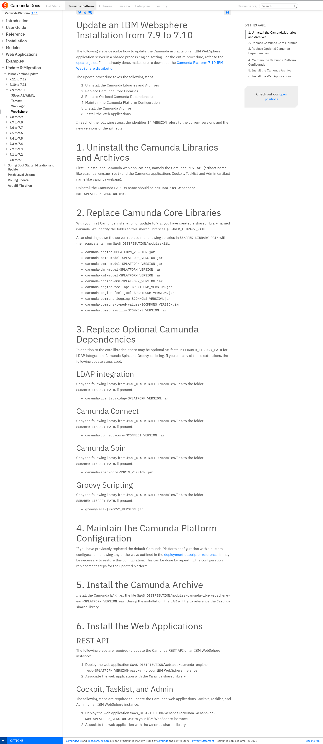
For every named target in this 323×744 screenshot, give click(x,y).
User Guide (16, 27)
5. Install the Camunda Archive (270, 70)
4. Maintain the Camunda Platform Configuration (272, 62)
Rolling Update (18, 180)
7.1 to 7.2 (16, 155)
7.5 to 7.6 (16, 133)
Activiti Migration (20, 185)
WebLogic (18, 106)
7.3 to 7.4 (16, 144)
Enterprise (142, 6)
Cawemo (124, 6)
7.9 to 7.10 (16, 90)
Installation (16, 40)
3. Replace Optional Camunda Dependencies (269, 51)
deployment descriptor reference (191, 554)
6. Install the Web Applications (270, 76)
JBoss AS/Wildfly (23, 95)
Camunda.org (247, 6)
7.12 (34, 13)
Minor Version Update (23, 74)
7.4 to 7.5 (16, 138)
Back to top (313, 740)
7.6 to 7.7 (16, 128)
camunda (162, 740)
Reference (15, 34)
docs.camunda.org (98, 740)
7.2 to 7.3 (16, 149)
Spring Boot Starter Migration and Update (31, 167)
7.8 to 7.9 (16, 117)
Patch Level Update (21, 175)
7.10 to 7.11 (17, 85)
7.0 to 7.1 (16, 160)
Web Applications (21, 54)
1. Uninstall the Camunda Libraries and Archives (272, 34)
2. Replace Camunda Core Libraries (272, 43)
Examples (15, 61)
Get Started (54, 6)
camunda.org (74, 740)
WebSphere (19, 112)
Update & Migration (23, 67)
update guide (86, 62)
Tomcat (16, 101)
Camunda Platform (81, 6)
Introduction (17, 20)
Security (161, 6)
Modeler (13, 47)
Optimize (105, 6)
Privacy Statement (203, 740)
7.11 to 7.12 (17, 79)
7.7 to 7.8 (16, 122)
